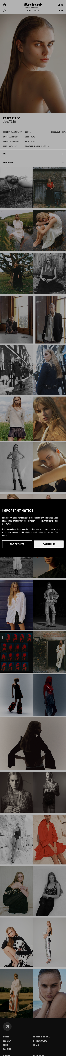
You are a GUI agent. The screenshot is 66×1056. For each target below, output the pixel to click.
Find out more (17, 544)
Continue (49, 544)
